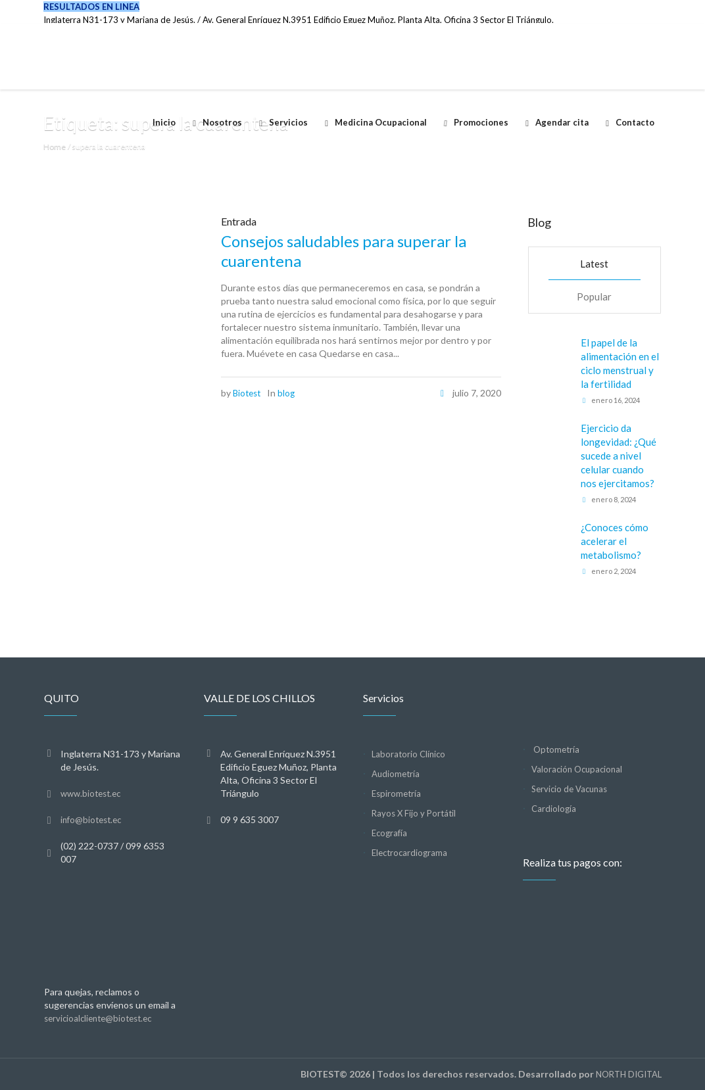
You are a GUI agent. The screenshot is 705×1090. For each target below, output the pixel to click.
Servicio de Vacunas (569, 789)
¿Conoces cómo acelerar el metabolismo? (614, 541)
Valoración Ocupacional (576, 769)
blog (286, 393)
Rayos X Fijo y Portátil (414, 813)
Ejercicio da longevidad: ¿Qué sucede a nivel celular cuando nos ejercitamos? (618, 455)
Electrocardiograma (409, 852)
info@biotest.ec (91, 820)
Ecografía (389, 833)
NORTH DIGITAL (629, 1074)
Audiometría (396, 774)
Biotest (246, 393)
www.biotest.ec (90, 793)
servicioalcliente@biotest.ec (97, 1018)
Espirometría (396, 793)
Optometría (555, 749)
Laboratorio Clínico (408, 754)
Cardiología (553, 808)
